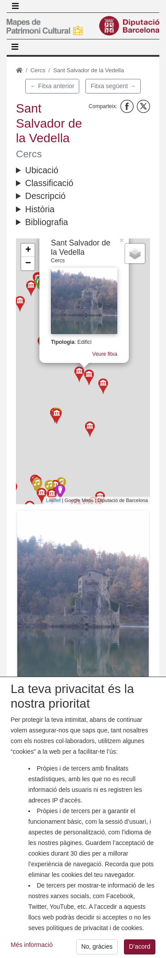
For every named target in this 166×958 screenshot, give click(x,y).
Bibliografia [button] (46, 222)
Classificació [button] (49, 183)
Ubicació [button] (41, 170)
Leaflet (53, 500)
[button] (83, 598)
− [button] (28, 263)
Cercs (38, 70)
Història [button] (39, 209)
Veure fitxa (104, 352)
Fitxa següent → (113, 86)
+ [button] (28, 250)
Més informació (32, 951)
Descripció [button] (45, 196)
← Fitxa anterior (52, 86)
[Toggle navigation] (15, 6)
